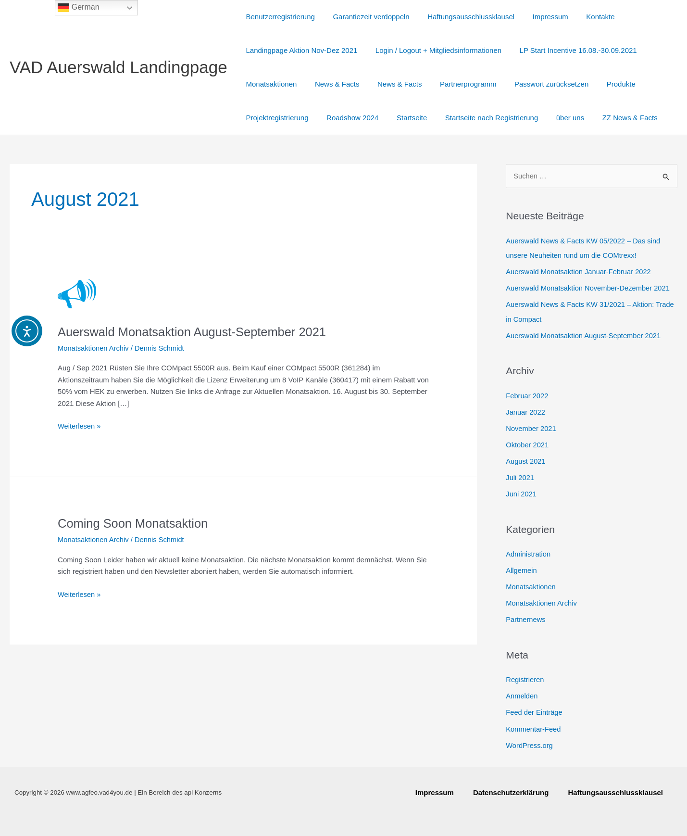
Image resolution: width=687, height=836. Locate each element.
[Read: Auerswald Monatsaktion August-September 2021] (77, 293)
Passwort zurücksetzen (535, 84)
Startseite (402, 118)
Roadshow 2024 (347, 118)
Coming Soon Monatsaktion (134, 523)
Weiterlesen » (79, 425)
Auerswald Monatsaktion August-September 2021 (195, 332)
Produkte (601, 84)
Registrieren (525, 676)
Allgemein (521, 568)
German (78, 7)
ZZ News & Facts (609, 118)
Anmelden (522, 693)
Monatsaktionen (269, 84)
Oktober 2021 (528, 443)
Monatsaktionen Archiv (94, 348)
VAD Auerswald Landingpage (118, 67)
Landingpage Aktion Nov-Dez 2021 (300, 50)
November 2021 (531, 427)
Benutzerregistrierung (278, 17)
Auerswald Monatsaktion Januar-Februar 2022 (580, 271)
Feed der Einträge (534, 709)
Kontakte (584, 17)
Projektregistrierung (275, 118)
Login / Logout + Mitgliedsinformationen (433, 50)
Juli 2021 (520, 476)
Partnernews (526, 617)
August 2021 (526, 460)
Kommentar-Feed (534, 726)
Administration (528, 552)
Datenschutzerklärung (511, 792)
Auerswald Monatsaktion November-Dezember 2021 (590, 288)
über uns (554, 118)
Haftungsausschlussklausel (461, 17)
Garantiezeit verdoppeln (365, 17)
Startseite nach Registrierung (479, 118)
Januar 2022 (526, 411)
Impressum (537, 17)
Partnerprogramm (455, 84)
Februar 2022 (527, 395)
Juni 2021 (521, 492)
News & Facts (332, 84)
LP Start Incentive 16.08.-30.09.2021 (569, 50)
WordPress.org (530, 741)
